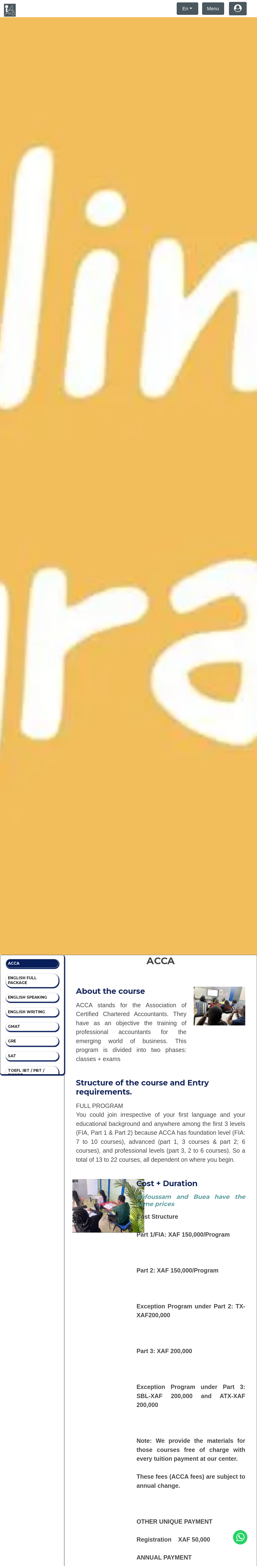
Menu (213, 8)
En (185, 8)
